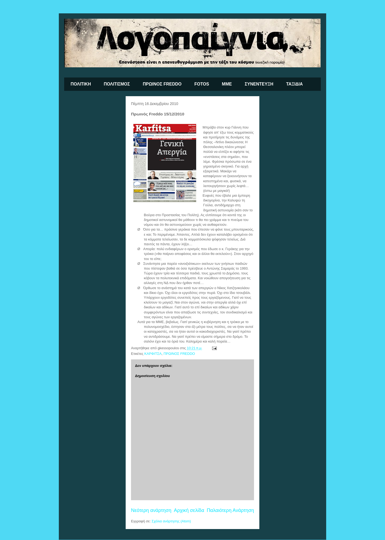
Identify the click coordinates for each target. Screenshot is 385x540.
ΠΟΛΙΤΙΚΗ (81, 84)
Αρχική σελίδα (189, 510)
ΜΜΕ (227, 84)
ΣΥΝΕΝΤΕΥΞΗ (259, 84)
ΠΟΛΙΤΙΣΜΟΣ (117, 84)
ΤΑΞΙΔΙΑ (294, 84)
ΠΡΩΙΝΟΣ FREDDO (162, 84)
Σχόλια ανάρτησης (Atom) (171, 521)
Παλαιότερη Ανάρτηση (230, 510)
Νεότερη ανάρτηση (151, 510)
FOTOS (201, 84)
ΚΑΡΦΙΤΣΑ (153, 354)
